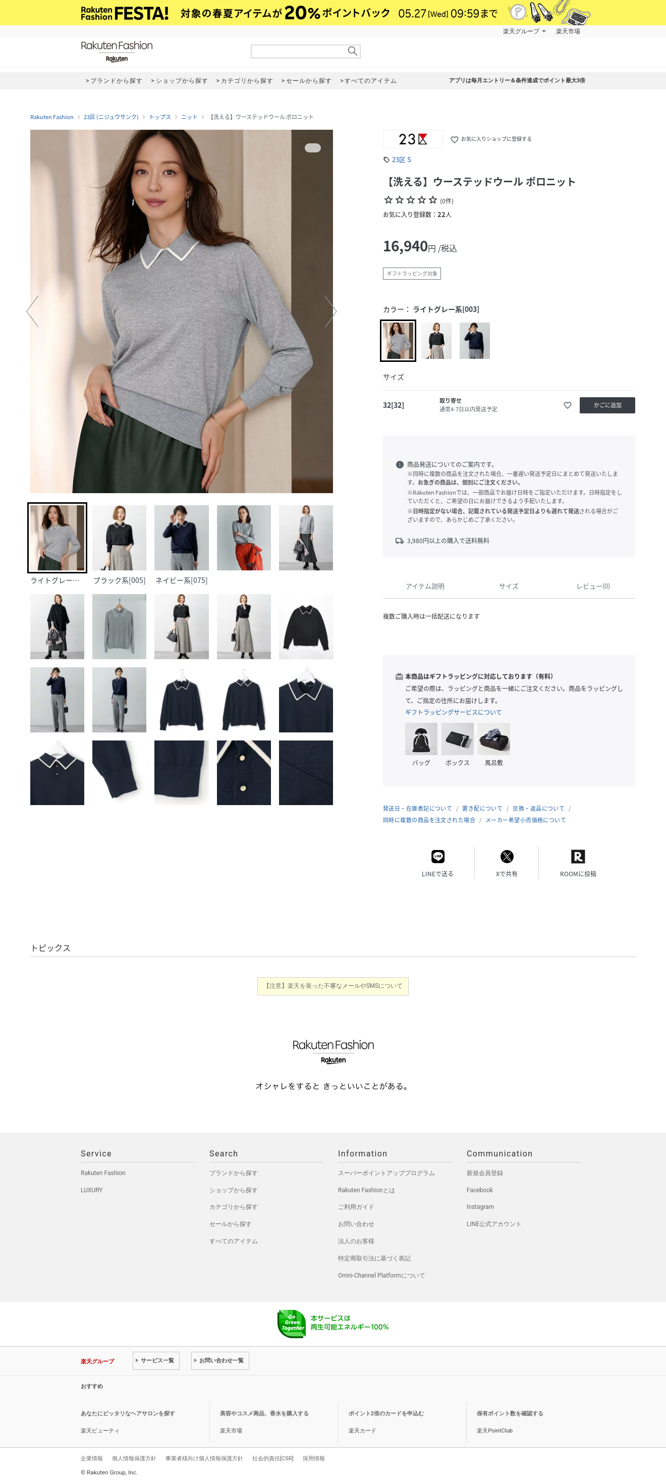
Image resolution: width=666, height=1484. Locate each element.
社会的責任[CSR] (273, 1458)
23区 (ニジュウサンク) (111, 117)
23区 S (401, 159)
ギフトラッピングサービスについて (453, 712)
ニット (189, 117)
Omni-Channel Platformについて (381, 1275)
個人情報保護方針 (134, 1458)
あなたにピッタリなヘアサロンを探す (128, 1413)
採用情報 (314, 1458)
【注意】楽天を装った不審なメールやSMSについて (333, 985)
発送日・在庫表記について (417, 808)
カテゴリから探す (233, 1206)
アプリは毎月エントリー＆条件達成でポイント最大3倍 (517, 80)
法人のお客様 (356, 1241)
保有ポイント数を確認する (510, 1413)
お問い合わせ (356, 1224)
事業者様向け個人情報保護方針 (204, 1458)
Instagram (480, 1206)
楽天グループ (521, 31)
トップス (160, 117)
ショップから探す (233, 1190)
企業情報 (92, 1458)
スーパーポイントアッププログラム (386, 1173)
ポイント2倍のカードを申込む (386, 1413)
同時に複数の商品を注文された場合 (429, 820)
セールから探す (230, 1224)
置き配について (482, 808)
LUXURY (92, 1190)
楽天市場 (568, 31)
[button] (32, 311)
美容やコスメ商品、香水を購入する (264, 1413)
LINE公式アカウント (494, 1224)
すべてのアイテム (233, 1241)
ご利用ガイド (356, 1206)
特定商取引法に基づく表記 (374, 1258)
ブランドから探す (233, 1173)
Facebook (480, 1190)
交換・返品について (539, 808)
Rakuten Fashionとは (366, 1190)
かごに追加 (608, 405)
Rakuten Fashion (159, 51)
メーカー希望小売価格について (525, 820)
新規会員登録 (485, 1173)
